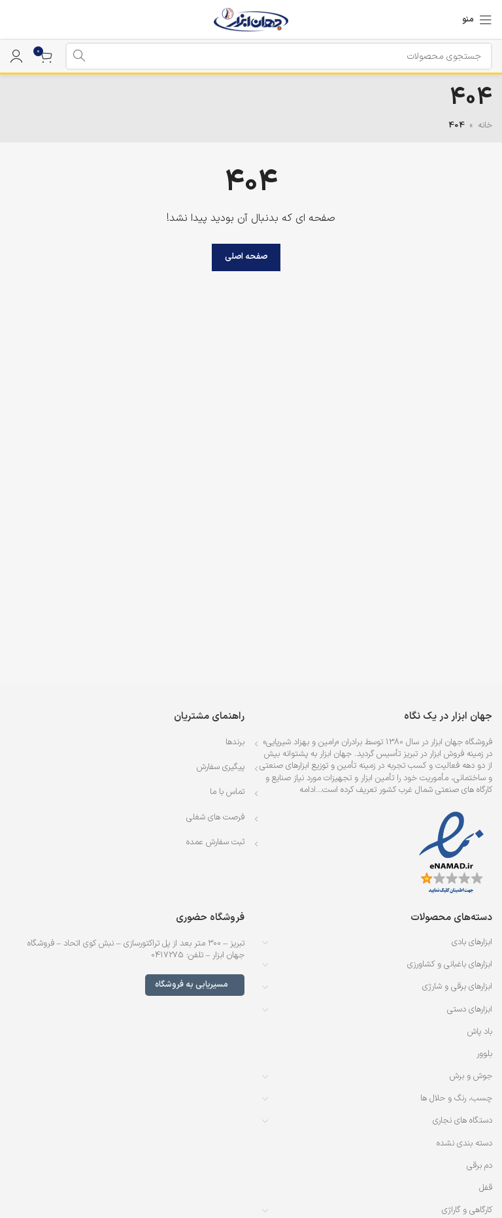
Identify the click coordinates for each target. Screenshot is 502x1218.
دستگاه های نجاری (462, 1120)
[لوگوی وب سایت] (251, 19)
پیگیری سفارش (220, 767)
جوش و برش (471, 1076)
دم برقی (479, 1165)
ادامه (307, 790)
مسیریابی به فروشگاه (195, 984)
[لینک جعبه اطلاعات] (16, 19)
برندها (235, 742)
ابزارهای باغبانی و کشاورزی (449, 964)
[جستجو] (278, 56)
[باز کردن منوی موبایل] (477, 20)
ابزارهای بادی (472, 942)
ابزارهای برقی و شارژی (457, 986)
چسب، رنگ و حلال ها (456, 1098)
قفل (485, 1187)
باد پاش (479, 1031)
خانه (485, 125)
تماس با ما (227, 791)
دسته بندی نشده (464, 1143)
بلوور (484, 1054)
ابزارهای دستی (469, 1009)
